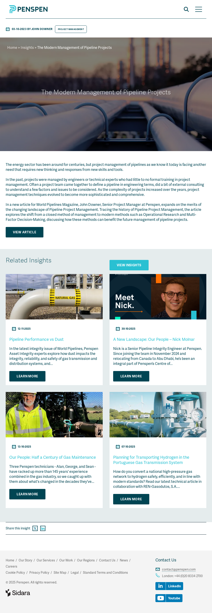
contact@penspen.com (179, 569)
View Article (24, 232)
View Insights (129, 265)
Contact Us (165, 560)
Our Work (66, 560)
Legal (75, 572)
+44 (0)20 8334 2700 (188, 576)
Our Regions (86, 560)
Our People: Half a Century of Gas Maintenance (52, 457)
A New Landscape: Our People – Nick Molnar (154, 339)
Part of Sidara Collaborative (32, 593)
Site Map (60, 572)
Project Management (71, 29)
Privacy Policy (39, 572)
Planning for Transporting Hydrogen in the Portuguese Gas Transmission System (151, 459)
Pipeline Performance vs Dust (36, 339)
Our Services (46, 560)
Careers (11, 566)
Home (12, 47)
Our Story (25, 560)
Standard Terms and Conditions (105, 572)
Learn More (27, 376)
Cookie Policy (15, 572)
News (124, 560)
